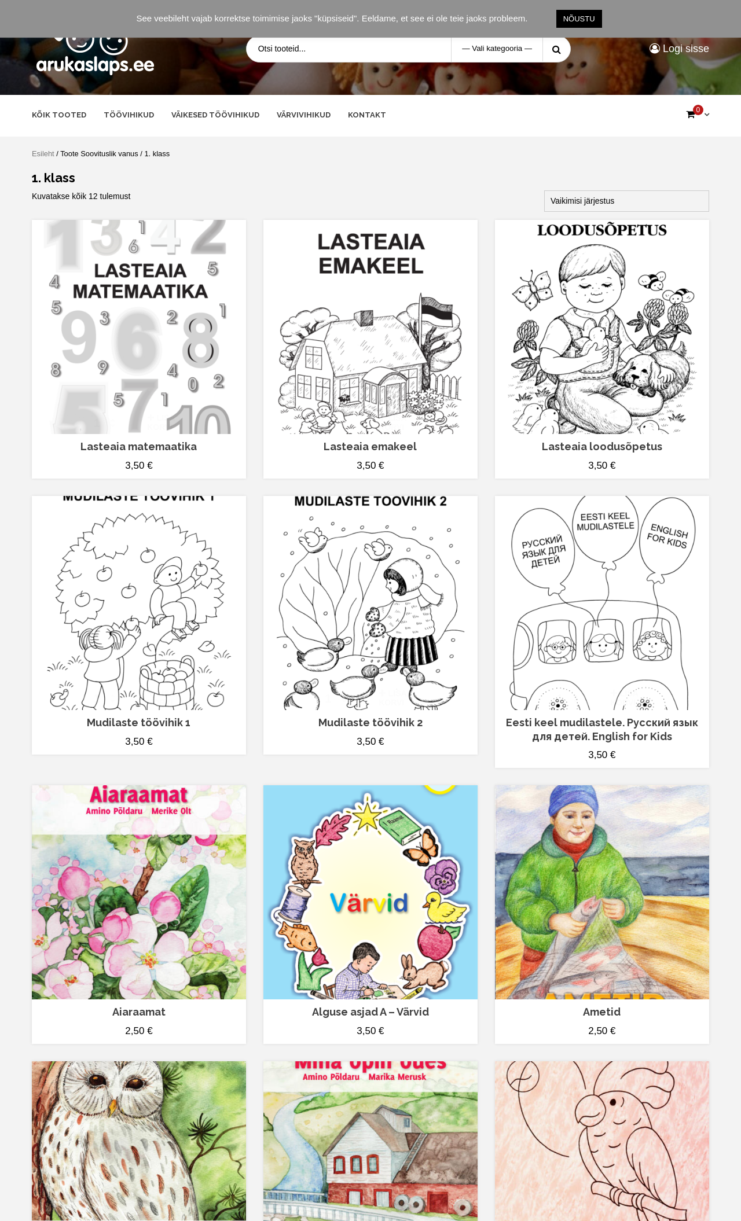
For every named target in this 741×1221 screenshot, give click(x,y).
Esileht (43, 153)
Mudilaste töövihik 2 (370, 722)
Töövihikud (129, 115)
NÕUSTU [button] (579, 18)
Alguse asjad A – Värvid (370, 1012)
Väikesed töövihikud (215, 115)
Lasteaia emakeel (370, 446)
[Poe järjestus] (626, 201)
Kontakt (367, 115)
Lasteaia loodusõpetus (602, 446)
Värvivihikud (304, 115)
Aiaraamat (139, 1012)
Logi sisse (679, 48)
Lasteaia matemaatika (138, 446)
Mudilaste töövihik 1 (138, 722)
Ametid (602, 1012)
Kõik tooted (59, 115)
